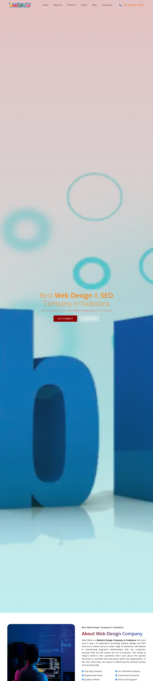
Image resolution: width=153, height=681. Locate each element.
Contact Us (107, 5)
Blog (95, 5)
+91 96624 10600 (131, 5)
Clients (84, 5)
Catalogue (89, 318)
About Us (58, 5)
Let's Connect (65, 318)
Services (71, 5)
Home (45, 5)
